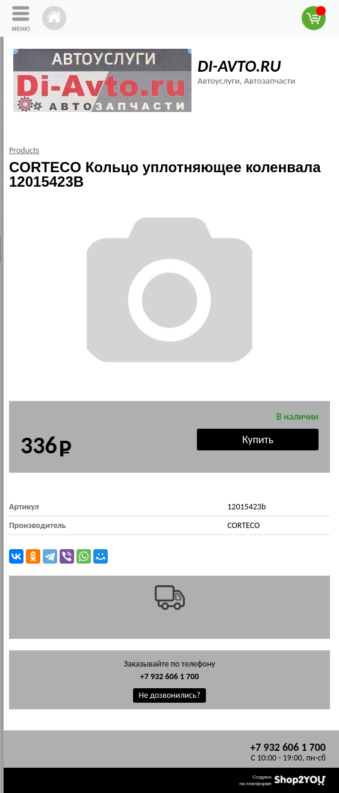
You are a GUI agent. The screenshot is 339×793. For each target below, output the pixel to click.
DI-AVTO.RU (239, 65)
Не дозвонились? (169, 695)
